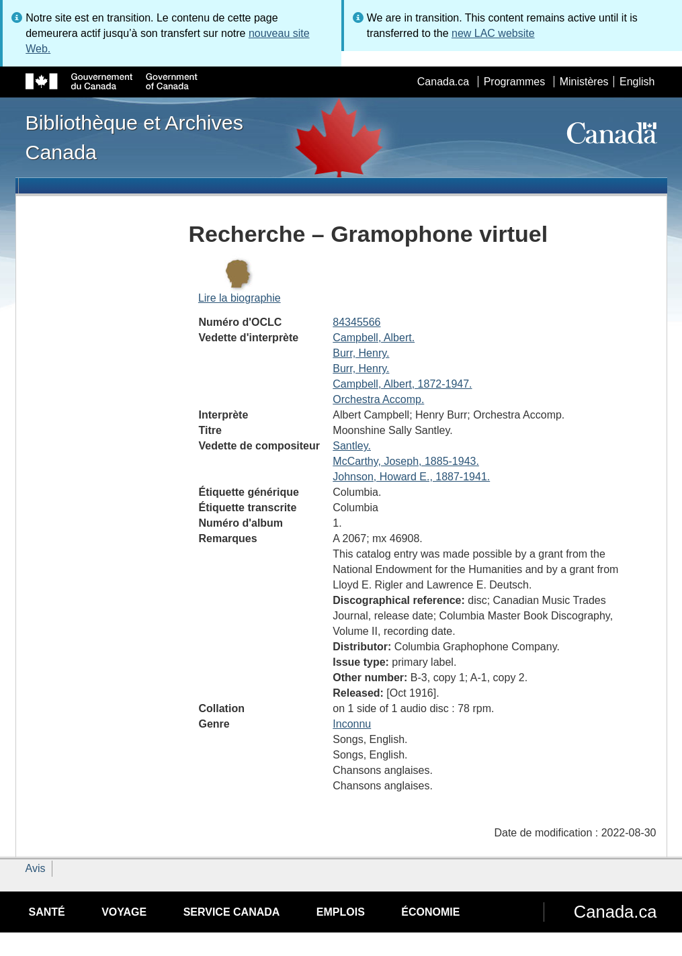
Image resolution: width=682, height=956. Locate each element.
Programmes (515, 81)
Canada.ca (443, 81)
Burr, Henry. (361, 353)
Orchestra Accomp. (378, 399)
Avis (36, 868)
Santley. (352, 445)
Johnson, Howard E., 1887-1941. (411, 476)
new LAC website (493, 33)
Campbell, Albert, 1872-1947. (402, 384)
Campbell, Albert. (374, 337)
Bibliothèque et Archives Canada (134, 137)
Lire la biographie (239, 298)
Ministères (584, 81)
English (637, 81)
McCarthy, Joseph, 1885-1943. (406, 461)
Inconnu (352, 724)
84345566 (356, 322)
